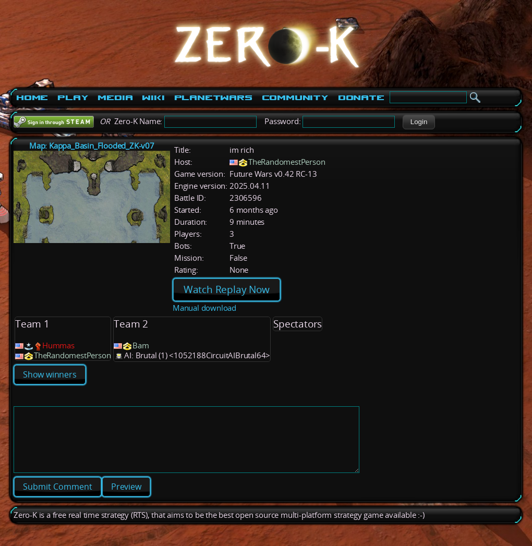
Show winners (50, 374)
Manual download (204, 308)
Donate (361, 97)
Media (115, 97)
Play (72, 97)
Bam (140, 345)
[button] (418, 122)
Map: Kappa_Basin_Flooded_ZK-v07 (91, 146)
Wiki (153, 97)
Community (295, 97)
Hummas (58, 345)
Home (32, 97)
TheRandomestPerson (286, 162)
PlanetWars (213, 97)
